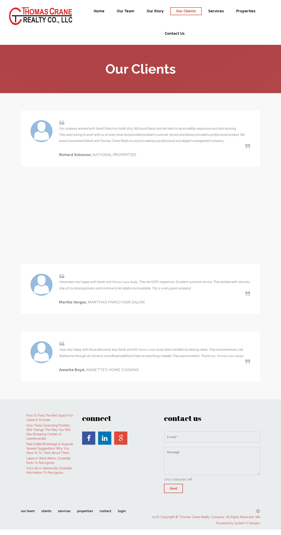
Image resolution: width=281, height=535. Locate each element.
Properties (246, 11)
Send (173, 488)
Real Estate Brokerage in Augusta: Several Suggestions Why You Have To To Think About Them (50, 448)
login (122, 511)
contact (105, 511)
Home (99, 11)
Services (216, 11)
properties (85, 511)
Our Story (155, 11)
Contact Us (175, 33)
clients (46, 511)
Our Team (125, 11)
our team (28, 511)
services (64, 511)
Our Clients (186, 11)
